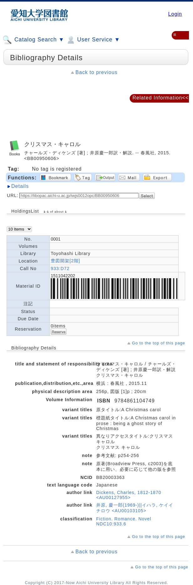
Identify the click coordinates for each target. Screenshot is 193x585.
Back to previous (96, 72)
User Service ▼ (93, 40)
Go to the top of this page (158, 343)
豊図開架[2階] (65, 260)
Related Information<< (161, 97)
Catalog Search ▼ (33, 40)
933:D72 (60, 268)
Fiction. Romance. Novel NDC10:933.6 (123, 521)
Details (20, 186)
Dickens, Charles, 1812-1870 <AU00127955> (128, 495)
